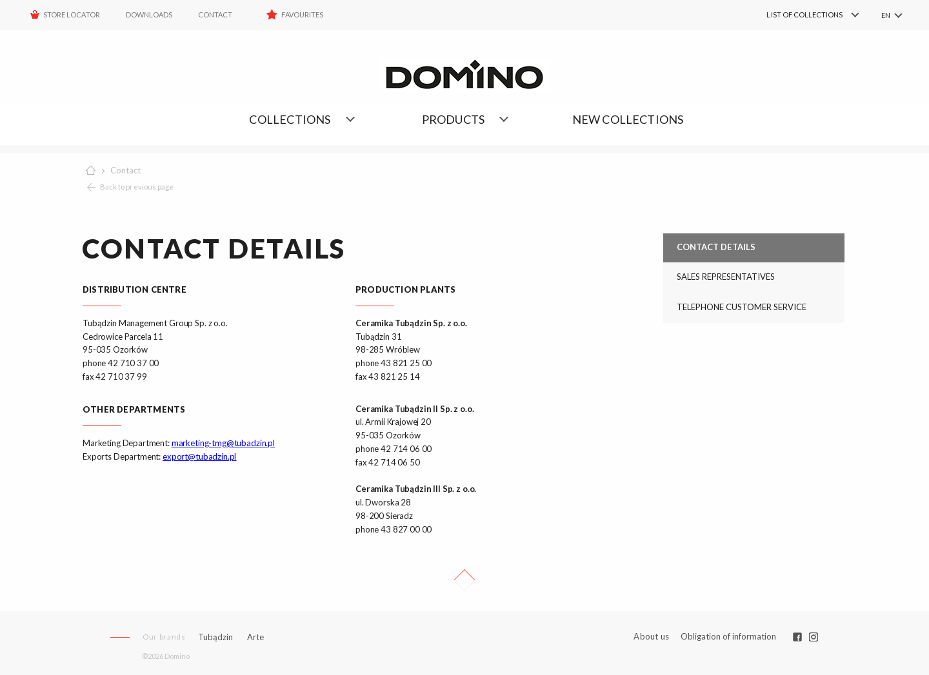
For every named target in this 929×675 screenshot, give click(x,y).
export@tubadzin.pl (199, 456)
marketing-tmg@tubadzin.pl (223, 443)
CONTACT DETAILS (716, 247)
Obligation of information (728, 636)
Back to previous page (137, 186)
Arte (255, 637)
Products (453, 119)
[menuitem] (794, 15)
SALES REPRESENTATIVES (726, 276)
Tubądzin (215, 637)
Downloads (149, 14)
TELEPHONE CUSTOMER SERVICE (741, 307)
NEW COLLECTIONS (628, 119)
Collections (289, 119)
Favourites (302, 14)
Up (464, 580)
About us (651, 636)
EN (885, 15)
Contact (215, 14)
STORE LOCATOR (71, 14)
